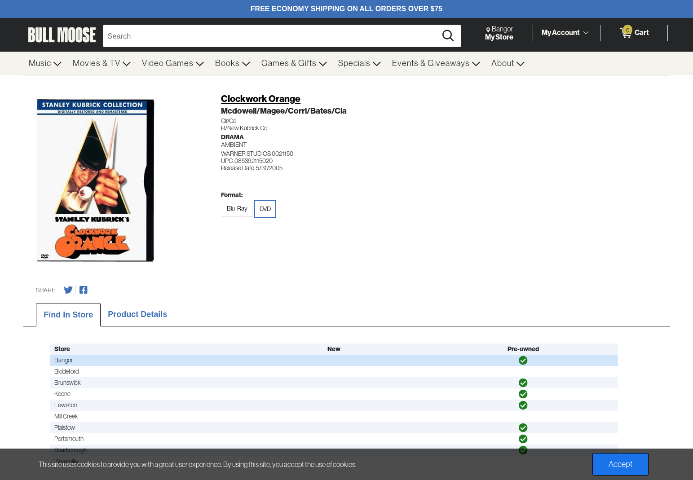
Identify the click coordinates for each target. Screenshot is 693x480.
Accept (620, 464)
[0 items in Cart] (634, 33)
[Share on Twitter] (68, 290)
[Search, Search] (271, 36)
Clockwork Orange (260, 99)
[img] (523, 360)
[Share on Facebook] (83, 290)
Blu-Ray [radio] (237, 208)
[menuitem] (45, 63)
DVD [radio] (265, 208)
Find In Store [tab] (68, 314)
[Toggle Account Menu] (586, 33)
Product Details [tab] (137, 314)
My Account (561, 32)
